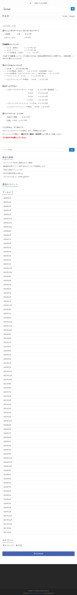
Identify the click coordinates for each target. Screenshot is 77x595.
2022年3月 (7, 359)
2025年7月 (7, 239)
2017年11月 (8, 520)
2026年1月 (7, 214)
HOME (65, 16)
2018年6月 (7, 491)
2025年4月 (7, 252)
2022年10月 (8, 330)
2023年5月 (7, 318)
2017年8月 (7, 532)
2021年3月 (7, 408)
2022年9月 (7, 334)
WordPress (31, 593)
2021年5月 (7, 400)
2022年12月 (8, 322)
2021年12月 (8, 371)
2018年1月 (7, 512)
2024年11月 (8, 268)
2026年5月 (7, 198)
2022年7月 (7, 342)
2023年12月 (8, 305)
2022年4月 (7, 355)
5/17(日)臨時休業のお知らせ (13, 173)
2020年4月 (7, 446)
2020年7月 (7, 433)
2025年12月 (8, 219)
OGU (14, 26)
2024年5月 (7, 293)
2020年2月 (7, 454)
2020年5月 (7, 441)
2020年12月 (8, 421)
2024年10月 (8, 272)
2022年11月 (8, 326)
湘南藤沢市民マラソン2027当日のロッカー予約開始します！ (25, 166)
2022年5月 (7, 351)
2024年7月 (7, 285)
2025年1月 (7, 264)
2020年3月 (7, 450)
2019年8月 (7, 474)
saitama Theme (39, 593)
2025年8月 (7, 235)
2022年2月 (7, 363)
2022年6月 (7, 346)
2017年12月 (8, 516)
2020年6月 (7, 437)
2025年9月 (7, 231)
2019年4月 (7, 483)
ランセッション (9, 545)
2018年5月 (7, 495)
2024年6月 (7, 289)
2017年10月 (8, 524)
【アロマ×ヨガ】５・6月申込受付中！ (16, 177)
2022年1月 (7, 367)
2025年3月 (7, 256)
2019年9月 (7, 470)
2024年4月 (7, 297)
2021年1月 (7, 417)
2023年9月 (7, 309)
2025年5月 (7, 247)
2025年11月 (8, 223)
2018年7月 (7, 487)
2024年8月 (7, 280)
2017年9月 (7, 528)
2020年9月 (7, 425)
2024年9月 (7, 276)
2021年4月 (7, 404)
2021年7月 (7, 392)
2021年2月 (7, 413)
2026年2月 (7, 210)
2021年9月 (7, 384)
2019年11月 (8, 462)
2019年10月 (8, 466)
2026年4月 (7, 202)
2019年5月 (7, 479)
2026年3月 (7, 206)
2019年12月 (8, 458)
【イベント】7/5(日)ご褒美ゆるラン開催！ (18, 163)
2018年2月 (7, 507)
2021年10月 (8, 379)
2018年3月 (7, 503)
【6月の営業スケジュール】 (13, 170)
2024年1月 (7, 301)
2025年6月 (7, 243)
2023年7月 (7, 313)
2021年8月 (7, 388)
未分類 (20, 545)
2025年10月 (8, 227)
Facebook (38, 554)
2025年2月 (7, 260)
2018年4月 (7, 499)
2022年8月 (7, 338)
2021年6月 (7, 396)
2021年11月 (8, 375)
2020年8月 (7, 429)
